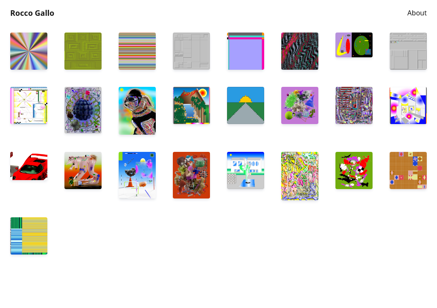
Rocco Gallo (32, 13)
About (417, 13)
